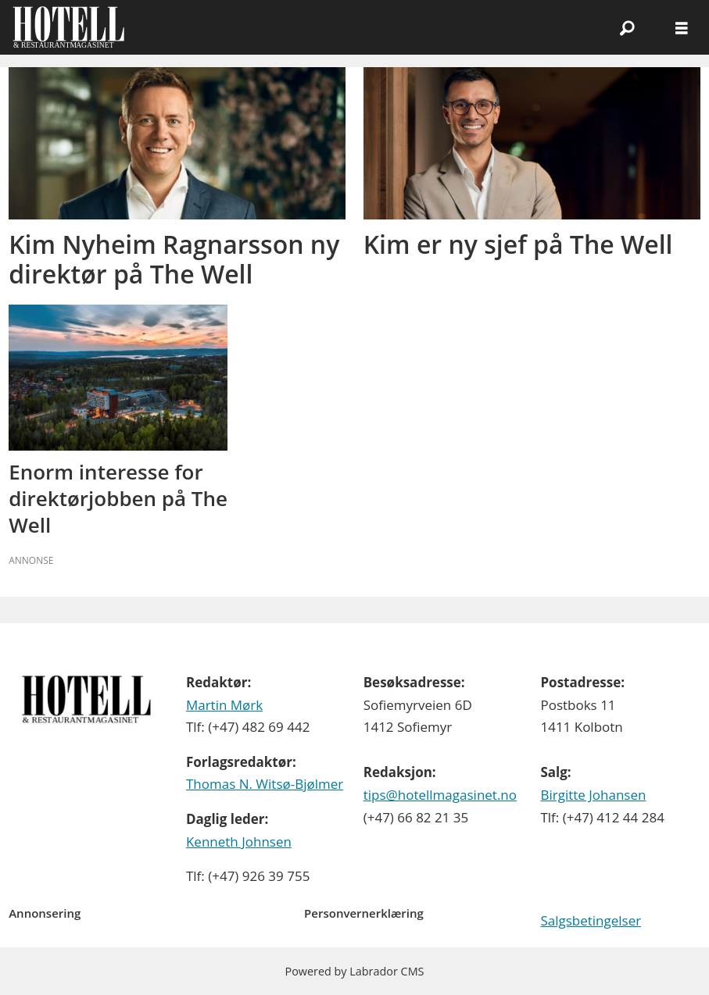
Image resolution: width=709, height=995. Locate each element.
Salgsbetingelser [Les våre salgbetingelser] (590, 920)
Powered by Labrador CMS (354, 971)
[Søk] (627, 27)
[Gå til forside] (68, 27)
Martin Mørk (224, 705)
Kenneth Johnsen (239, 842)
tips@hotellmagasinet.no (440, 795)
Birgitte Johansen (593, 795)
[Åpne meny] (682, 27)
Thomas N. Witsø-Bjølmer (264, 784)
